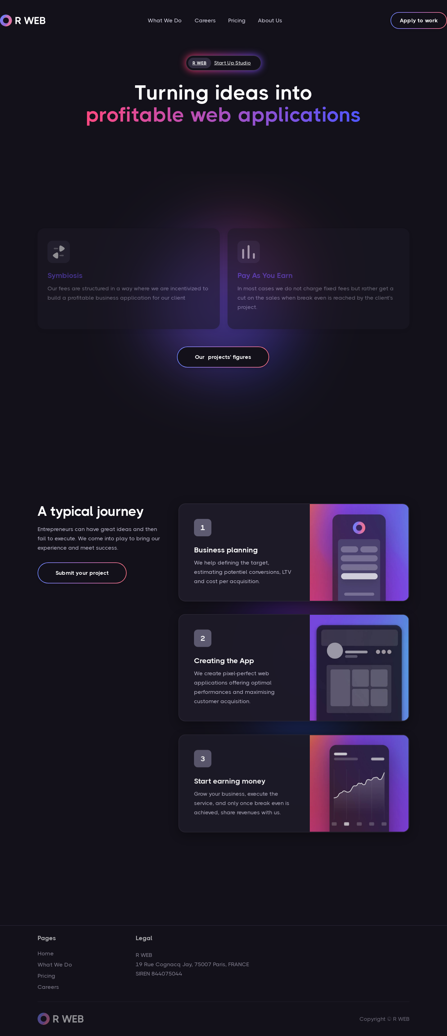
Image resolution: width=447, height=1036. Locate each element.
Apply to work (419, 20)
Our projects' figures (223, 357)
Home (46, 953)
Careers (205, 20)
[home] (23, 21)
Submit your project (82, 573)
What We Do (165, 20)
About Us (270, 20)
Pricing (237, 20)
